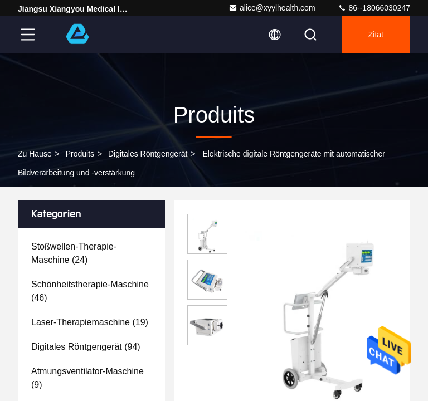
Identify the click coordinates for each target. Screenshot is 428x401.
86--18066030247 (374, 7)
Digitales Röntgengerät (147, 153)
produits (80, 153)
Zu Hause (35, 153)
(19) (89, 322)
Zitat (375, 34)
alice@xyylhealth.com (271, 7)
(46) (90, 291)
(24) (73, 253)
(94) (85, 346)
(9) (87, 377)
